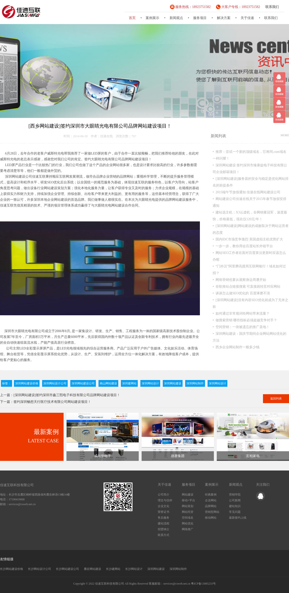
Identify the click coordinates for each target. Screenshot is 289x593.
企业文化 (163, 506)
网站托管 (187, 512)
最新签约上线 (237, 517)
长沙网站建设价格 (11, 569)
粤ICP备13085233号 (203, 583)
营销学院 (235, 494)
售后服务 (163, 517)
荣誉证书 (163, 512)
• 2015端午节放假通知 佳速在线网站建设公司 (246, 192)
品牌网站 (211, 506)
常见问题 (235, 512)
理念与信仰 (165, 500)
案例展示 (152, 18)
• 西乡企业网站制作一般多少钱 (236, 347)
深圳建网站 (129, 383)
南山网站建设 (108, 383)
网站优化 (187, 523)
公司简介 (163, 494)
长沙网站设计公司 (39, 569)
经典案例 (211, 494)
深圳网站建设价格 (26, 383)
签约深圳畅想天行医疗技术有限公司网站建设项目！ (52, 402)
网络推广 (187, 529)
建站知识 (235, 506)
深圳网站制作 (195, 383)
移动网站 (211, 517)
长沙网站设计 (134, 569)
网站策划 (187, 506)
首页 (132, 18)
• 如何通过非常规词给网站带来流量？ (241, 313)
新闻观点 (176, 18)
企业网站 (211, 500)
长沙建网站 (113, 569)
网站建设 (187, 494)
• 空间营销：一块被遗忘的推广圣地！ (241, 327)
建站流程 (163, 523)
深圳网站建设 (172, 383)
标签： (6, 383)
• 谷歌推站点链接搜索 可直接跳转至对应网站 (246, 286)
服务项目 (200, 18)
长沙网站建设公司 (67, 569)
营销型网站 (212, 512)
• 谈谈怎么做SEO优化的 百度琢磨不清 (241, 293)
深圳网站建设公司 (83, 383)
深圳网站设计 (150, 383)
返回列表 (276, 398)
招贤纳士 (163, 529)
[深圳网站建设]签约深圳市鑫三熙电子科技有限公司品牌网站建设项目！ (66, 395)
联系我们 (272, 7)
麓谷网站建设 (92, 569)
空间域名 (187, 517)
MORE (285, 135)
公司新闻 (235, 500)
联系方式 (163, 535)
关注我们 (262, 484)
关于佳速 (247, 18)
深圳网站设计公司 (54, 383)
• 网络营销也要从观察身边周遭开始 (239, 280)
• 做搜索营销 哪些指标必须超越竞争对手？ (245, 320)
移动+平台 (188, 500)
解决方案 (223, 18)
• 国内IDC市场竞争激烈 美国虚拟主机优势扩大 (248, 239)
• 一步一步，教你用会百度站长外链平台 (243, 246)
